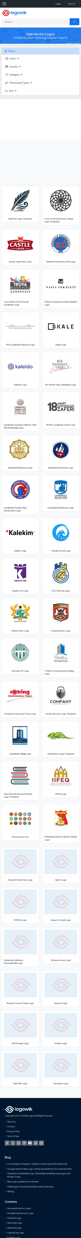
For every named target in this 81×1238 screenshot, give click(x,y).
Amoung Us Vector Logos (19, 1208)
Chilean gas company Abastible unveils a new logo (30, 1186)
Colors (10, 58)
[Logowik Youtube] (30, 1142)
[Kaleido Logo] (20, 370)
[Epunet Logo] (60, 989)
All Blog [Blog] (10, 1191)
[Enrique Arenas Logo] (60, 946)
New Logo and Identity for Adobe (23, 1181)
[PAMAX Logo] (20, 905)
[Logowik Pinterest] (24, 1142)
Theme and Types (17, 82)
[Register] (71, 4)
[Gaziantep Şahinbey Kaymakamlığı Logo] (20, 947)
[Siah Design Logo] (20, 1029)
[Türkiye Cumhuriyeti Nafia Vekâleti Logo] (60, 288)
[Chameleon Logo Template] (60, 739)
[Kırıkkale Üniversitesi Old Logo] (60, 247)
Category (12, 74)
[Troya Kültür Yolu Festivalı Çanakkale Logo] (20, 288)
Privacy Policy (13, 1131)
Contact (11, 1126)
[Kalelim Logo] (20, 536)
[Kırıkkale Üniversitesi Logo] (60, 453)
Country (11, 66)
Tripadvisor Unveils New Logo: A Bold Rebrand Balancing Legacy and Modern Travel (39, 1175)
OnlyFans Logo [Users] (14, 1218)
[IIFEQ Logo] (60, 779)
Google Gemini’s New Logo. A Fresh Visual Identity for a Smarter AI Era (39, 1168)
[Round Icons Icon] (20, 822)
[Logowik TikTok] (35, 1142)
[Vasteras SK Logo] (20, 656)
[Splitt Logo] (60, 865)
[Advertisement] (40, 119)
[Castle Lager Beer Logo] (20, 247)
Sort (9, 90)
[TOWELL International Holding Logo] (60, 657)
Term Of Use (13, 1136)
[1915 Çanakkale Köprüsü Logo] (20, 330)
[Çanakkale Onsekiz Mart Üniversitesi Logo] (20, 494)
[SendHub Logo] (60, 1069)
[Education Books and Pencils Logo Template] (20, 780)
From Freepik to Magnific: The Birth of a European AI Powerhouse (37, 1164)
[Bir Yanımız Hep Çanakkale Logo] (60, 370)
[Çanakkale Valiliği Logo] (20, 739)
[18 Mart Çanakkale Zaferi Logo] (60, 410)
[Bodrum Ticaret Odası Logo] (20, 989)
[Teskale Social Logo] (60, 536)
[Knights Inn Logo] (20, 576)
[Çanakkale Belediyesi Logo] (60, 493)
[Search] (36, 21)
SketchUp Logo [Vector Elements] (14, 1223)
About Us (11, 1121)
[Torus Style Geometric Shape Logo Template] (60, 205)
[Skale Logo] (60, 330)
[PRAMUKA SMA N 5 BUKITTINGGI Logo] (60, 823)
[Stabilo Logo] (60, 1029)
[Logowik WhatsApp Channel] (41, 1142)
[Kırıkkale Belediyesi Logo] (20, 453)
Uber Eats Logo (14, 1227)
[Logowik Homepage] (14, 12)
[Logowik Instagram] (18, 1142)
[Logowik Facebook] (7, 1142)
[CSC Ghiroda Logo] (60, 576)
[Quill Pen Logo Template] (20, 204)
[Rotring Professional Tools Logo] (20, 699)
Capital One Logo (15, 1232)
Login (58, 4)
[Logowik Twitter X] (12, 1142)
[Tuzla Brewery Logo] (60, 616)
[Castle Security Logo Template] (60, 699)
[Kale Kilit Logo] (20, 1069)
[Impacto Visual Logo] (60, 905)
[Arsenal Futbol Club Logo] (20, 865)
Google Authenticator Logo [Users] (20, 1213)
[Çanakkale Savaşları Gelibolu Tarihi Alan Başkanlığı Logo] (20, 411)
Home (69, 43)
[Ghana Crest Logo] (20, 616)
